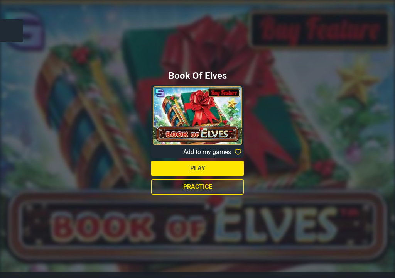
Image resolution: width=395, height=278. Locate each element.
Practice (197, 186)
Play (197, 168)
